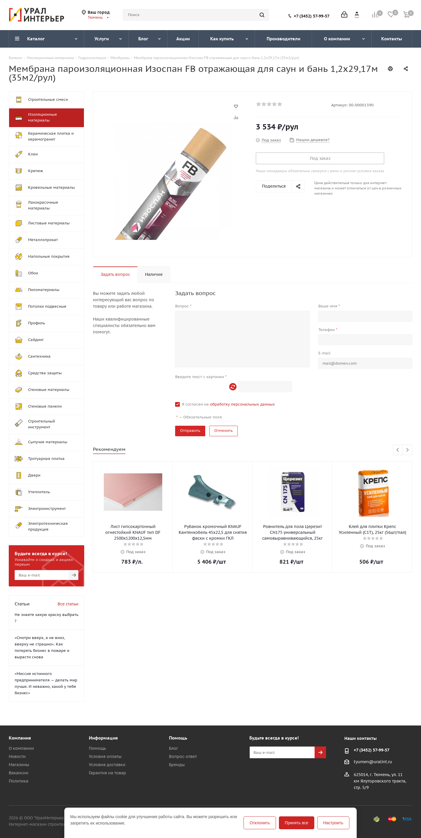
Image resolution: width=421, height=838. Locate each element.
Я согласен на (228, 404)
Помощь (97, 748)
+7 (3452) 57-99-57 (311, 16)
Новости (17, 756)
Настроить (333, 822)
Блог (173, 748)
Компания (20, 738)
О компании (21, 748)
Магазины (19, 764)
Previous (398, 450)
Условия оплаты (105, 756)
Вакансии (18, 772)
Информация (103, 738)
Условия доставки (107, 764)
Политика (18, 781)
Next (407, 450)
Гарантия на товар (107, 772)
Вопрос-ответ (183, 756)
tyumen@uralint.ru (373, 761)
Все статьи (68, 604)
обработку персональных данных (242, 404)
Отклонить (260, 822)
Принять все (296, 822)
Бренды (177, 764)
